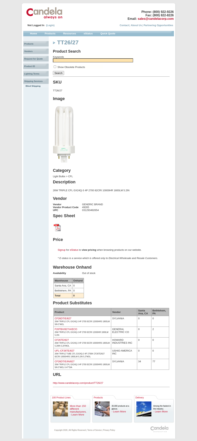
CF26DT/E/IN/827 (64, 361)
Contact (124, 25)
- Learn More (77, 414)
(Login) (50, 25)
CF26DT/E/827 (63, 318)
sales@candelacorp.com (156, 18)
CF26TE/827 (62, 339)
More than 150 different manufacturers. (78, 409)
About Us (136, 25)
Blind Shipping (33, 86)
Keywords (58, 56)
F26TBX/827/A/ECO (66, 329)
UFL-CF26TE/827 (64, 350)
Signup (61, 249)
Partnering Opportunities (158, 25)
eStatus (74, 249)
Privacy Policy (109, 430)
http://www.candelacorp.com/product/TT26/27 (78, 382)
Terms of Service (94, 430)
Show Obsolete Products (71, 67)
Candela (44, 13)
